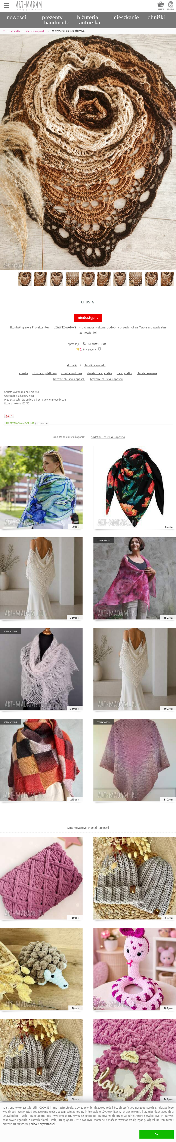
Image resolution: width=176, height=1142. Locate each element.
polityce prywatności (42, 1124)
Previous (7, 144)
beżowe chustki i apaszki (69, 379)
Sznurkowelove (65, 327)
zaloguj (170, 9)
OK (156, 1134)
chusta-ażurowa (147, 373)
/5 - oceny (86, 349)
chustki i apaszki (94, 365)
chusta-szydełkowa (45, 373)
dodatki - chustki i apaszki (108, 437)
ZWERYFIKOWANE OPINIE (27, 423)
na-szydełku (124, 373)
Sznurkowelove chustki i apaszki (88, 827)
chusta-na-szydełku (99, 373)
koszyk (161, 9)
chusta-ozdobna (71, 373)
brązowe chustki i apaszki (106, 379)
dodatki (72, 365)
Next (169, 144)
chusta (23, 373)
